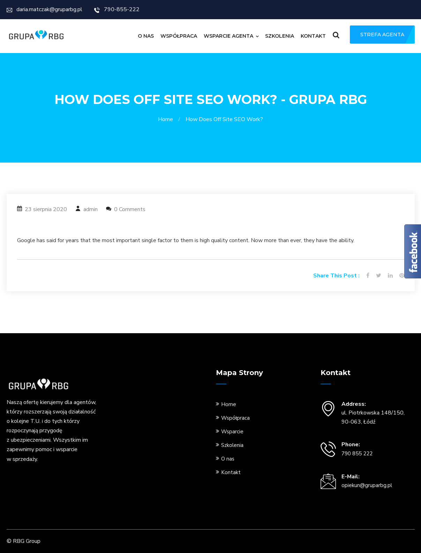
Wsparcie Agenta (228, 36)
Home (167, 119)
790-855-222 (117, 9)
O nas (146, 36)
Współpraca (178, 36)
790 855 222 (357, 453)
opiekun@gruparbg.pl (366, 485)
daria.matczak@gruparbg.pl (44, 9)
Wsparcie (232, 431)
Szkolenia (279, 36)
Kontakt (313, 36)
